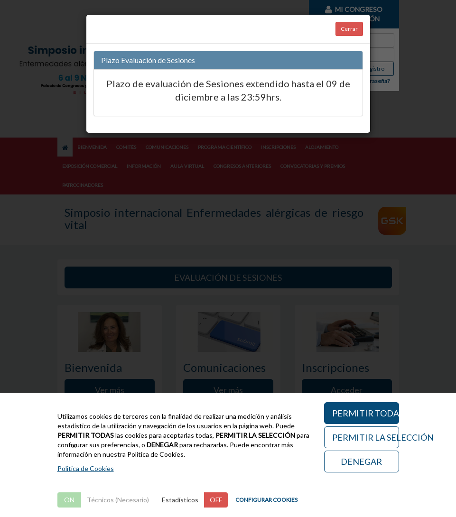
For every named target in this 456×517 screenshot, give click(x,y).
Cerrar (349, 28)
